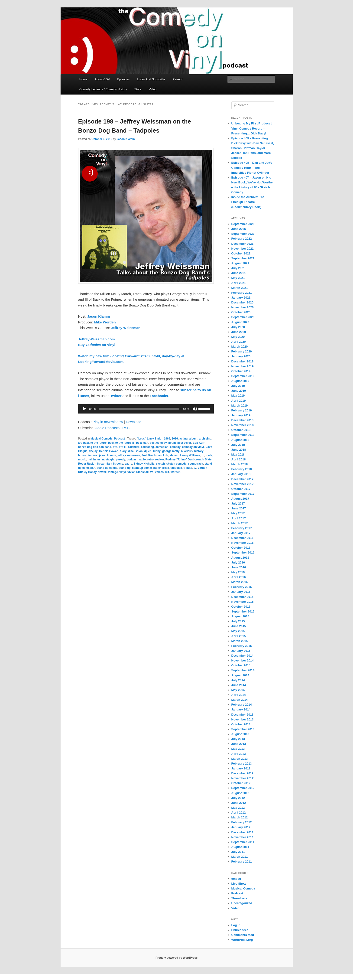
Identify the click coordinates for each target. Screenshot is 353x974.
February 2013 (241, 763)
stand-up (125, 467)
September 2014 (243, 670)
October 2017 (240, 489)
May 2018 (238, 454)
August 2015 (240, 616)
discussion (135, 451)
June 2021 (238, 273)
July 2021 (238, 268)
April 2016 (238, 577)
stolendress (161, 467)
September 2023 (243, 233)
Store (137, 89)
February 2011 (241, 861)
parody (120, 459)
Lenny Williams (190, 455)
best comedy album (163, 442)
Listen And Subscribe (151, 79)
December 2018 (242, 420)
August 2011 (240, 847)
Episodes (123, 79)
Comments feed (242, 935)
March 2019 (239, 405)
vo (151, 472)
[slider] (139, 409)
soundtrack (195, 463)
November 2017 (242, 484)
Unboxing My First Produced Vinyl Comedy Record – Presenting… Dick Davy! (251, 128)
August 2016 (240, 557)
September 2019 (243, 376)
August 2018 (240, 440)
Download (133, 422)
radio (142, 459)
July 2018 (238, 444)
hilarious (187, 451)
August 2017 (240, 498)
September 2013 (243, 729)
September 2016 (243, 552)
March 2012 (239, 817)
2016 (175, 438)
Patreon (178, 79)
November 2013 (242, 719)
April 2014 (238, 695)
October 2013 (240, 724)
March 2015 (239, 641)
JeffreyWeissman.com (96, 339)
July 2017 (238, 503)
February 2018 (241, 469)
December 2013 (242, 714)
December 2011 (242, 832)
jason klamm (107, 455)
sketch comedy (176, 463)
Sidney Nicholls (144, 463)
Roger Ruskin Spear (91, 463)
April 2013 (238, 754)
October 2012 (240, 783)
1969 (167, 438)
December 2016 (242, 538)
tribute (188, 467)
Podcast (119, 438)
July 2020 (238, 327)
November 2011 (242, 837)
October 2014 (240, 665)
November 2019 (242, 366)
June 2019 (238, 390)
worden (176, 472)
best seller (184, 442)
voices (159, 472)
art (80, 442)
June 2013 (238, 744)
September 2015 (243, 611)
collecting (147, 447)
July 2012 (238, 798)
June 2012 (238, 803)
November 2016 (242, 542)
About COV (102, 79)
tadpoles (176, 467)
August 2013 (240, 734)
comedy (175, 447)
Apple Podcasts (107, 428)
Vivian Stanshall (138, 472)
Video (152, 89)
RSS (126, 428)
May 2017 (238, 513)
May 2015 (238, 631)
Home (83, 79)
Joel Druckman (152, 455)
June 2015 (238, 626)
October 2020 (240, 312)
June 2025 (238, 229)
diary (123, 451)
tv (195, 467)
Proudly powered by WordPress (176, 957)
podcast (132, 459)
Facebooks (159, 396)
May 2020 (238, 337)
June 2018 (238, 449)
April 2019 (238, 400)
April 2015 (238, 636)
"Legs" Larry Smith (149, 438)
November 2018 (242, 425)
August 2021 (240, 263)
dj (145, 451)
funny (157, 451)
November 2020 (242, 307)
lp (203, 455)
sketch (160, 463)
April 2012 (238, 812)
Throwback (239, 898)
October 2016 (240, 547)
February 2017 (241, 528)
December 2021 (242, 243)
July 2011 (238, 851)
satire (128, 463)
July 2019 (238, 386)
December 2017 (242, 479)
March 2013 (239, 758)
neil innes (94, 459)
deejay (93, 451)
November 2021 (242, 248)
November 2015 (242, 601)
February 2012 (241, 822)
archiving (205, 438)
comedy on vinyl (193, 447)
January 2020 (240, 356)
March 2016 (239, 582)
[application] (146, 409)
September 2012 (243, 788)
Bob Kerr (198, 442)
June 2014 (238, 685)
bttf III (122, 447)
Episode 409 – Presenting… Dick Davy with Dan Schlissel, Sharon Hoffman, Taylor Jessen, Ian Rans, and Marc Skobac (252, 148)
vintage (113, 472)
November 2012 (242, 778)
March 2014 (239, 699)
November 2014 (242, 660)
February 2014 (241, 704)
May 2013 (238, 748)
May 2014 (238, 690)
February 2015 (241, 646)
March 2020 (239, 346)
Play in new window (108, 422)
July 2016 (238, 562)
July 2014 (238, 680)
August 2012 (240, 793)
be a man (142, 442)
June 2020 (238, 332)
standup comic (142, 467)
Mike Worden (105, 322)
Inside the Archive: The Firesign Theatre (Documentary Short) (248, 201)
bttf (115, 447)
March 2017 (239, 523)
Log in (235, 925)
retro (150, 459)
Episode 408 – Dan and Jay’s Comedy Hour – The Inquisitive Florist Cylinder (251, 167)
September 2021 (243, 258)
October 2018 (240, 430)
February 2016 (241, 587)
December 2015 (242, 597)
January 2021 (240, 297)
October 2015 (240, 606)
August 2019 (240, 381)
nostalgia (108, 459)
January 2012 (240, 827)
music (82, 459)
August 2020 (240, 322)
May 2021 (238, 278)
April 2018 (238, 459)
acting (183, 438)
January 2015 (240, 650)
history (199, 451)
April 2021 (238, 283)
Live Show (238, 883)
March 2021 (239, 288)
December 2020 (242, 302)
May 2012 (238, 807)
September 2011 (243, 842)
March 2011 (239, 856)
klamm (174, 455)
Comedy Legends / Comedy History (103, 89)
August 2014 (240, 675)
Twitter (115, 396)
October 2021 (240, 253)
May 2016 (238, 572)
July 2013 (238, 739)
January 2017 (240, 533)
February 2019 (241, 410)
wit (167, 472)
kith (165, 455)
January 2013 (240, 768)
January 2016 (240, 591)
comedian (161, 447)
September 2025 (243, 224)
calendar (133, 447)
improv (93, 455)
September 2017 (243, 493)
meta (209, 455)
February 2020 (241, 351)
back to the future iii (121, 442)
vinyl (123, 472)
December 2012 (242, 773)
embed (236, 878)
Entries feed (240, 930)
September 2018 (243, 435)
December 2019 (242, 361)
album (193, 438)
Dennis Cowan (108, 451)
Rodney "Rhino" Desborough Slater (189, 459)
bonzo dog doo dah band (94, 447)
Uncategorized (241, 903)
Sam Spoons (114, 463)
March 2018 (239, 464)
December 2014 (242, 655)
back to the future (95, 442)
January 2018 (240, 474)
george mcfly (171, 451)
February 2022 (241, 238)
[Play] (84, 409)
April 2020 (238, 341)
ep (150, 451)
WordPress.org (242, 939)
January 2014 (240, 709)
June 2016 (238, 567)
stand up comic (107, 467)
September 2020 (243, 317)
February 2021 (241, 292)
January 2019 (240, 415)
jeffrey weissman (129, 455)
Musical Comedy (102, 438)
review (159, 459)
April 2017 (238, 518)
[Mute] (194, 409)
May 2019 (238, 395)
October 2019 (240, 371)
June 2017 (238, 508)
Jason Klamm (126, 139)
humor (82, 455)
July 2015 (238, 621)
